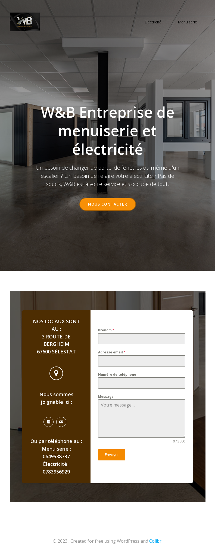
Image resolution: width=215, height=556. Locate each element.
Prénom (106, 330)
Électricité (153, 22)
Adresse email (112, 352)
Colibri (156, 542)
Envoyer (112, 454)
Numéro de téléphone (117, 374)
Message (106, 397)
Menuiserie (187, 22)
